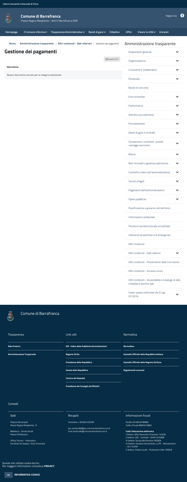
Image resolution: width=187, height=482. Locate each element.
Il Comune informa (34, 32)
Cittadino (114, 32)
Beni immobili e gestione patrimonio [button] (148, 163)
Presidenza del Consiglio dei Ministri (83, 386)
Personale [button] (134, 79)
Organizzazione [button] (137, 61)
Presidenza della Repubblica (79, 362)
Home (12, 43)
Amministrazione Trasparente (22, 354)
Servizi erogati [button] (136, 181)
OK (8, 475)
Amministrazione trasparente (37, 43)
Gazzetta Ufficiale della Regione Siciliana (142, 362)
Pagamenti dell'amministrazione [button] (146, 190)
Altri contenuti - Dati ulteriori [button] (144, 253)
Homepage (11, 32)
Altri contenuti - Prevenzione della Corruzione (153, 262)
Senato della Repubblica (77, 370)
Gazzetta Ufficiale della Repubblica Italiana (143, 354)
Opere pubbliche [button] (137, 199)
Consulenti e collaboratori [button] (142, 70)
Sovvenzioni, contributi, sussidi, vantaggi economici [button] (145, 143)
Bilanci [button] (132, 154)
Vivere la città (145, 32)
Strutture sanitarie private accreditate (149, 226)
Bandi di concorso (138, 88)
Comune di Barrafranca (49, 18)
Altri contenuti (136, 244)
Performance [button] (135, 106)
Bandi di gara (96, 32)
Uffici (129, 32)
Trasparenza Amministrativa (66, 32)
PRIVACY (49, 466)
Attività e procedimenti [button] (141, 115)
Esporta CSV (112, 59)
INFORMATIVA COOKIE (27, 475)
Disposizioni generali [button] (139, 52)
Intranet (163, 32)
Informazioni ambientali (141, 217)
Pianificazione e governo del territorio (149, 208)
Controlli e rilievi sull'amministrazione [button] (149, 172)
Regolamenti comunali (133, 370)
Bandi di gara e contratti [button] (141, 133)
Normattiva (128, 346)
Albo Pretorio (14, 346)
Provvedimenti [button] (136, 124)
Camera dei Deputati (75, 378)
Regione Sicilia (72, 354)
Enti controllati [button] (136, 97)
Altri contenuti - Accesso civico (145, 271)
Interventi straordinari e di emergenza (149, 235)
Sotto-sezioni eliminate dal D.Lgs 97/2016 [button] (146, 294)
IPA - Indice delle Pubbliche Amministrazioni (86, 346)
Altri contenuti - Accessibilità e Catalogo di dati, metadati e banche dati (154, 282)
